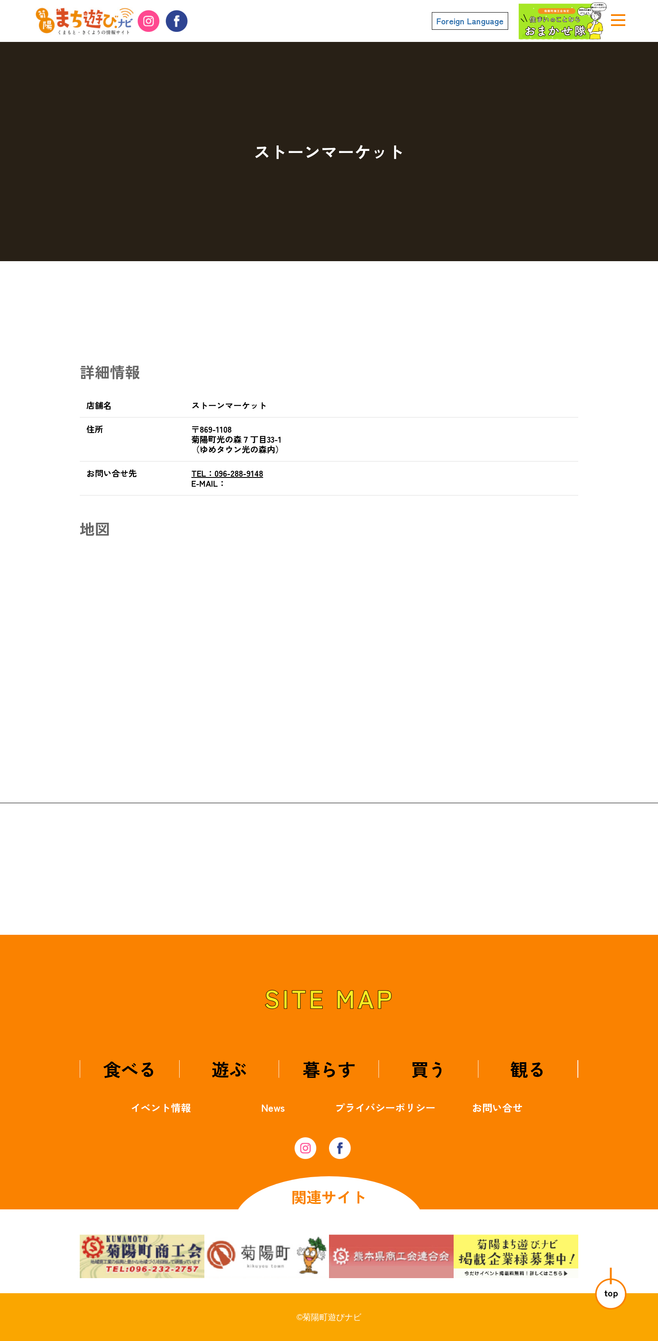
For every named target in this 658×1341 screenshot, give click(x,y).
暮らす (329, 1069)
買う (428, 1069)
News (273, 1107)
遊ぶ (229, 1069)
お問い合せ (497, 1107)
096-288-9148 (227, 473)
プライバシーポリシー (385, 1107)
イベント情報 (161, 1107)
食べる (129, 1069)
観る (528, 1069)
